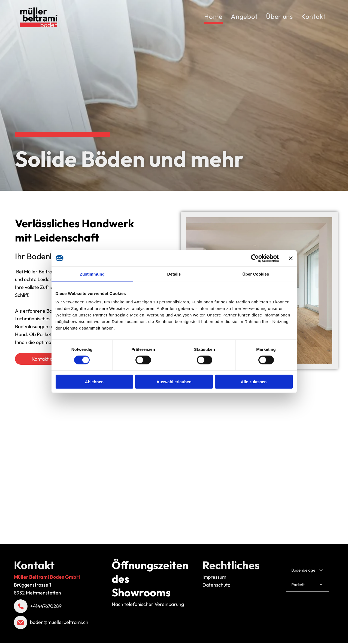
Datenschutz (216, 585)
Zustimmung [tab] (92, 273)
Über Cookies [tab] (256, 273)
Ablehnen (94, 381)
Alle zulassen (254, 381)
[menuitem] (213, 17)
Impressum (214, 577)
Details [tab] (174, 273)
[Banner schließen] (291, 258)
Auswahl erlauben (173, 381)
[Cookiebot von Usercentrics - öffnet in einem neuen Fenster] (255, 258)
